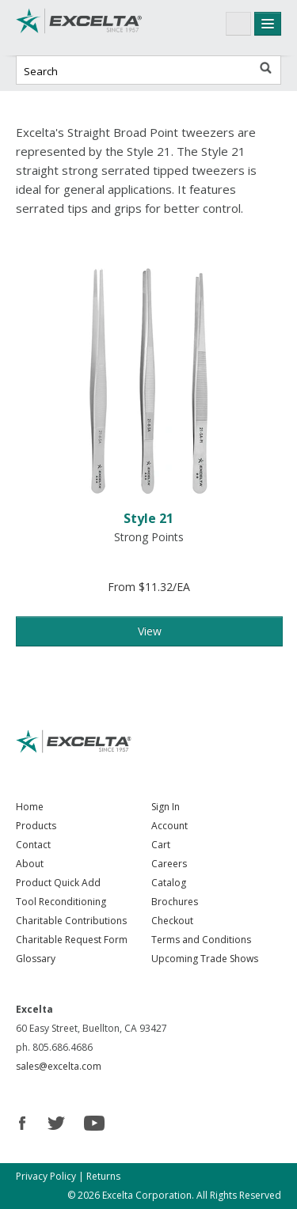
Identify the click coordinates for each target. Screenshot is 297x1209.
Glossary (35, 958)
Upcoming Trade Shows (204, 958)
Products (36, 825)
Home (30, 806)
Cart (160, 844)
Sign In (165, 806)
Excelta (79, 27)
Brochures (174, 901)
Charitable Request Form (72, 939)
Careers (169, 863)
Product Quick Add (58, 882)
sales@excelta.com (58, 1066)
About (30, 863)
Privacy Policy (46, 1176)
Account (169, 825)
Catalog (168, 882)
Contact (33, 844)
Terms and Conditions (201, 939)
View (150, 631)
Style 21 (148, 518)
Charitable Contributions (71, 920)
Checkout (172, 920)
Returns (103, 1176)
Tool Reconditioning (61, 901)
